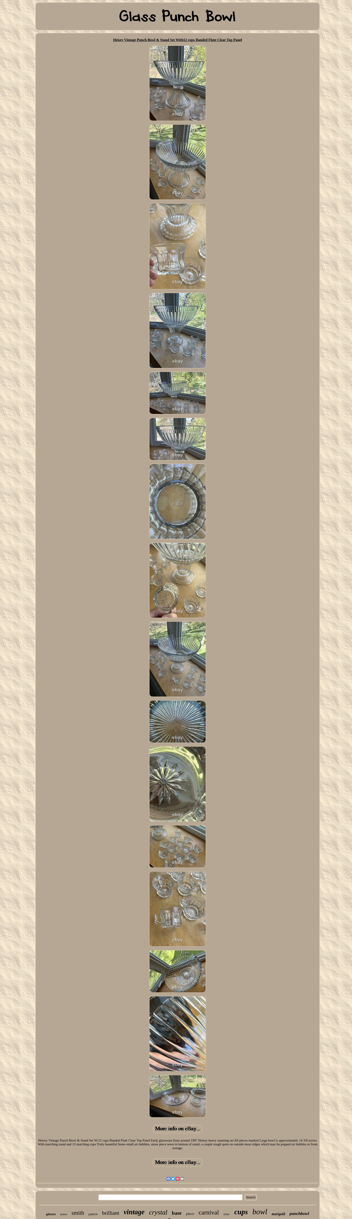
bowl (259, 1212)
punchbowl (299, 1213)
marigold (278, 1214)
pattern (92, 1214)
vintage (134, 1212)
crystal (158, 1212)
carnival (209, 1212)
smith (78, 1213)
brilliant (110, 1213)
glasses (51, 1214)
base (176, 1213)
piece (190, 1214)
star (226, 1214)
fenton (63, 1214)
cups (241, 1212)
